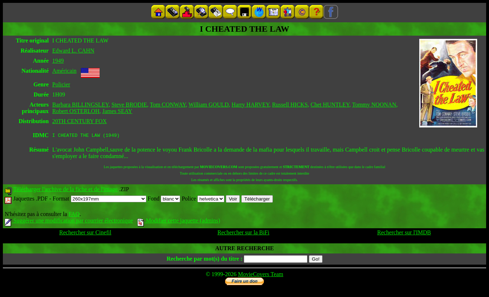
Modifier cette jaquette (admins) (178, 222)
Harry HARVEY (250, 105)
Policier (61, 84)
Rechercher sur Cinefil (85, 233)
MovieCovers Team (260, 275)
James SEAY (117, 111)
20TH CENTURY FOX (79, 121)
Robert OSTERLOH (75, 111)
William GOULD (208, 105)
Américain (64, 71)
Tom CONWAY (168, 105)
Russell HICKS (290, 105)
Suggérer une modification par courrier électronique (69, 222)
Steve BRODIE (129, 105)
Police (203, 200)
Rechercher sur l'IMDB (404, 233)
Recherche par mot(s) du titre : (204, 260)
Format (99, 200)
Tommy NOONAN (374, 105)
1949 (58, 61)
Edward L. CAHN (73, 51)
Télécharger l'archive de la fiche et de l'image (65, 190)
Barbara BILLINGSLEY (80, 105)
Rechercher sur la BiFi (243, 233)
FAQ (73, 215)
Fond (164, 200)
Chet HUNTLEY (330, 105)
